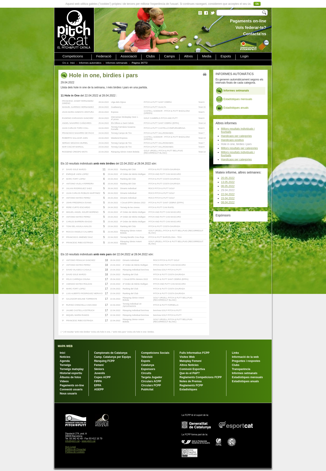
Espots (226, 56)
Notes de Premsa (190, 381)
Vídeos (64, 381)
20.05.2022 (228, 178)
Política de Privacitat (75, 449)
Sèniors (99, 369)
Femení (99, 365)
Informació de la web (245, 357)
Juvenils (99, 373)
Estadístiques (188, 389)
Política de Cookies (75, 452)
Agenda (65, 361)
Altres (188, 56)
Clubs (150, 56)
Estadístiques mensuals (234, 99)
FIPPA (98, 381)
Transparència (241, 369)
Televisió (146, 357)
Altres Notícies (189, 365)
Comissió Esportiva (192, 369)
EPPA (97, 385)
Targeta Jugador (151, 377)
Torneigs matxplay (72, 369)
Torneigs (65, 365)
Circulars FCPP (151, 385)
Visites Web (187, 357)
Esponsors (148, 369)
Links (235, 352)
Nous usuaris (68, 393)
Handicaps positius (232, 140)
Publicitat (147, 389)
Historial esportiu (71, 373)
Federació (103, 56)
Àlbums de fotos (70, 377)
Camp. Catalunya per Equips (112, 357)
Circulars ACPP (151, 381)
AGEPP (99, 389)
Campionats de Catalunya (110, 352)
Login (244, 56)
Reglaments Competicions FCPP (201, 377)
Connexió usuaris (71, 389)
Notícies (65, 357)
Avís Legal (70, 447)
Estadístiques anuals (232, 108)
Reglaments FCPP (191, 385)
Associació (129, 56)
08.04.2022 (228, 202)
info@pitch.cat (72, 441)
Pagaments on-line (72, 385)
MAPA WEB (65, 346)
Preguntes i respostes (246, 361)
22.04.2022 (228, 194)
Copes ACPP (102, 377)
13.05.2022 (228, 182)
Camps (169, 56)
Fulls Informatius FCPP (194, 352)
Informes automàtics (90, 62)
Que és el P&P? (190, 373)
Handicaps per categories (236, 136)
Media (206, 56)
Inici (72, 62)
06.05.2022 (228, 186)
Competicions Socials (155, 352)
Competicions (72, 56)
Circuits (146, 373)
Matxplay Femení (190, 361)
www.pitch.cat (88, 441)
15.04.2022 (228, 198)
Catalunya (147, 365)
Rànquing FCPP (104, 361)
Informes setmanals (116, 62)
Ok (257, 3)
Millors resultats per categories (239, 148)
